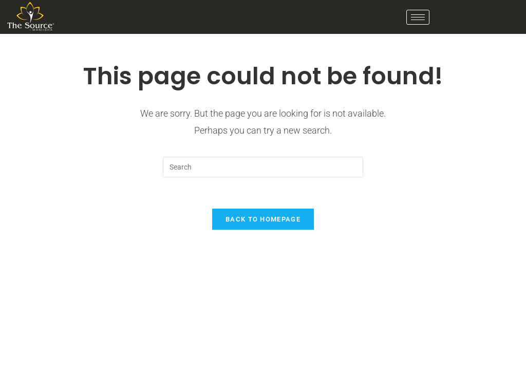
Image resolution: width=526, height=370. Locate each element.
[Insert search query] (263, 167)
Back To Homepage (263, 219)
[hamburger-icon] (417, 17)
